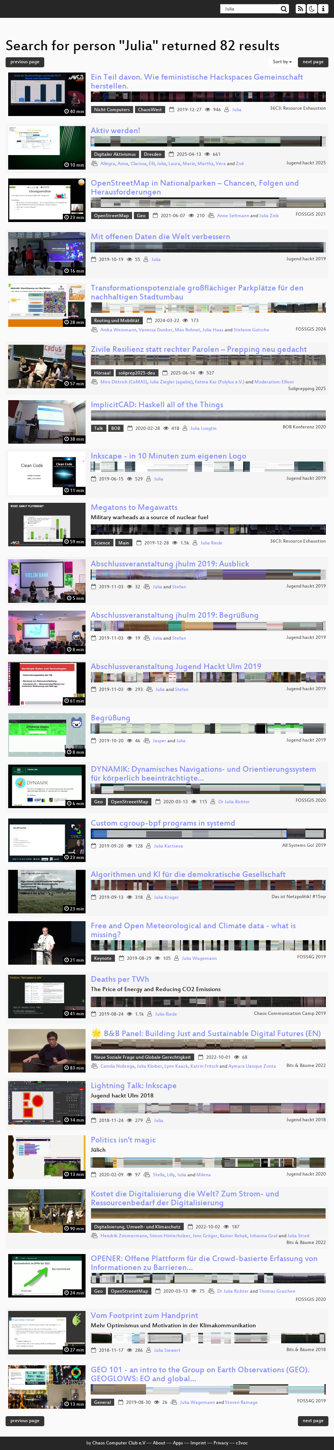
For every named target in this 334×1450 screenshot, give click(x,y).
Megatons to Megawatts (134, 508)
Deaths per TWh (120, 980)
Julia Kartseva (168, 846)
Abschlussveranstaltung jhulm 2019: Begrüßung (175, 616)
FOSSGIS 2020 (311, 800)
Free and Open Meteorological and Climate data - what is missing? (193, 931)
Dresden (152, 154)
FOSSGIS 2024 (311, 329)
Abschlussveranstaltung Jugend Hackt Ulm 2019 (176, 667)
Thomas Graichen (277, 1291)
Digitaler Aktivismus (115, 154)
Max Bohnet (187, 330)
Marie (189, 164)
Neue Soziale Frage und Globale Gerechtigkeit (142, 1057)
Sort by (282, 62)
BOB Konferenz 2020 (304, 427)
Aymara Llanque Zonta (252, 1066)
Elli (152, 164)
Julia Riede (211, 543)
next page (313, 62)
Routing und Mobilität (116, 321)
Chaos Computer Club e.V (118, 1443)
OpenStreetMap (111, 216)
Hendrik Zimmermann (123, 1236)
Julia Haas (213, 330)
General (102, 1402)
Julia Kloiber (149, 1066)
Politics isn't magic (123, 1140)
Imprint (198, 1443)
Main (123, 543)
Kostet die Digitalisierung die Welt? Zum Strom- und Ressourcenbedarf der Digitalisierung (185, 1199)
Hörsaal (102, 373)
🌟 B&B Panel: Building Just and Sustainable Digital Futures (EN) (206, 1034)
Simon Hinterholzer (170, 1236)
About (159, 1443)
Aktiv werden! (116, 131)
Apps (178, 1443)
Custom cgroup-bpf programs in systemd (163, 824)
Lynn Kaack (176, 1066)
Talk (98, 428)
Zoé (240, 164)
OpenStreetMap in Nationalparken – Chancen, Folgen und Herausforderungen (195, 188)
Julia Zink (269, 216)
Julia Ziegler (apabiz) (171, 382)
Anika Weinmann (118, 330)
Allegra (107, 164)
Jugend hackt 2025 (306, 163)
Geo (141, 216)
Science (102, 543)
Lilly (171, 1175)
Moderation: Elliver (274, 382)
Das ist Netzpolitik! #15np (299, 897)
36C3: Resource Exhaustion (298, 108)
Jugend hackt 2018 (306, 1120)
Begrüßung (111, 718)
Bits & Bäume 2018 (306, 1350)
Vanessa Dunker (156, 330)
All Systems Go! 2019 (304, 845)
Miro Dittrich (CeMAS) (123, 382)
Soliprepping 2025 (307, 389)
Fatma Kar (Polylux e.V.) (219, 382)
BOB (115, 428)
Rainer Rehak (233, 1236)
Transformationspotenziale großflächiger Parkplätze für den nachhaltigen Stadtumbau (197, 293)
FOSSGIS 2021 (311, 214)
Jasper (159, 741)
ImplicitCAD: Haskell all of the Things (157, 405)
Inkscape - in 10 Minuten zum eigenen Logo (168, 457)
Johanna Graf (263, 1236)
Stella (159, 1175)
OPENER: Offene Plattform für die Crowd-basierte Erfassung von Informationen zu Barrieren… (204, 1264)
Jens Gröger (205, 1236)
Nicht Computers (112, 110)
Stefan (179, 587)
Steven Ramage (241, 1402)
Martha (205, 164)
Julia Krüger (166, 897)
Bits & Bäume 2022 (306, 1065)
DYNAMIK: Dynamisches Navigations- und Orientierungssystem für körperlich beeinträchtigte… (203, 774)
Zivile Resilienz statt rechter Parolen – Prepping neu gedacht (199, 350)
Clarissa (139, 164)
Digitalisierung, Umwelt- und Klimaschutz (137, 1227)
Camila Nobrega (117, 1066)
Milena (203, 1175)
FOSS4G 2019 (311, 957)
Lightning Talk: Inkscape (134, 1086)
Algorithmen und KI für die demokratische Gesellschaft (188, 875)
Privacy (220, 1443)
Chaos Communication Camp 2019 (290, 1013)
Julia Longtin (203, 428)
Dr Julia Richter (234, 802)
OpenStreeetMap (129, 802)
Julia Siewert (167, 1350)
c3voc (242, 1443)
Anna (123, 164)
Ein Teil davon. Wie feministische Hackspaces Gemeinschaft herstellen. (197, 82)
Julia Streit (299, 1236)
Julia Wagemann (199, 958)
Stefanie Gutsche (251, 330)
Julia (236, 110)
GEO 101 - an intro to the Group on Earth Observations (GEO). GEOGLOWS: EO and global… (200, 1375)
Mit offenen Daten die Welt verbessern (160, 237)
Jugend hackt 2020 (306, 1174)
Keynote (103, 958)
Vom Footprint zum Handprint (144, 1316)
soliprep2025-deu (137, 373)
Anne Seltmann (233, 216)
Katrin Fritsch (204, 1066)
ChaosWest (150, 110)
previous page (24, 62)
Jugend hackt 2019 (306, 259)
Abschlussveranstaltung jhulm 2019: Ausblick (170, 564)
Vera (221, 164)
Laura (174, 164)
